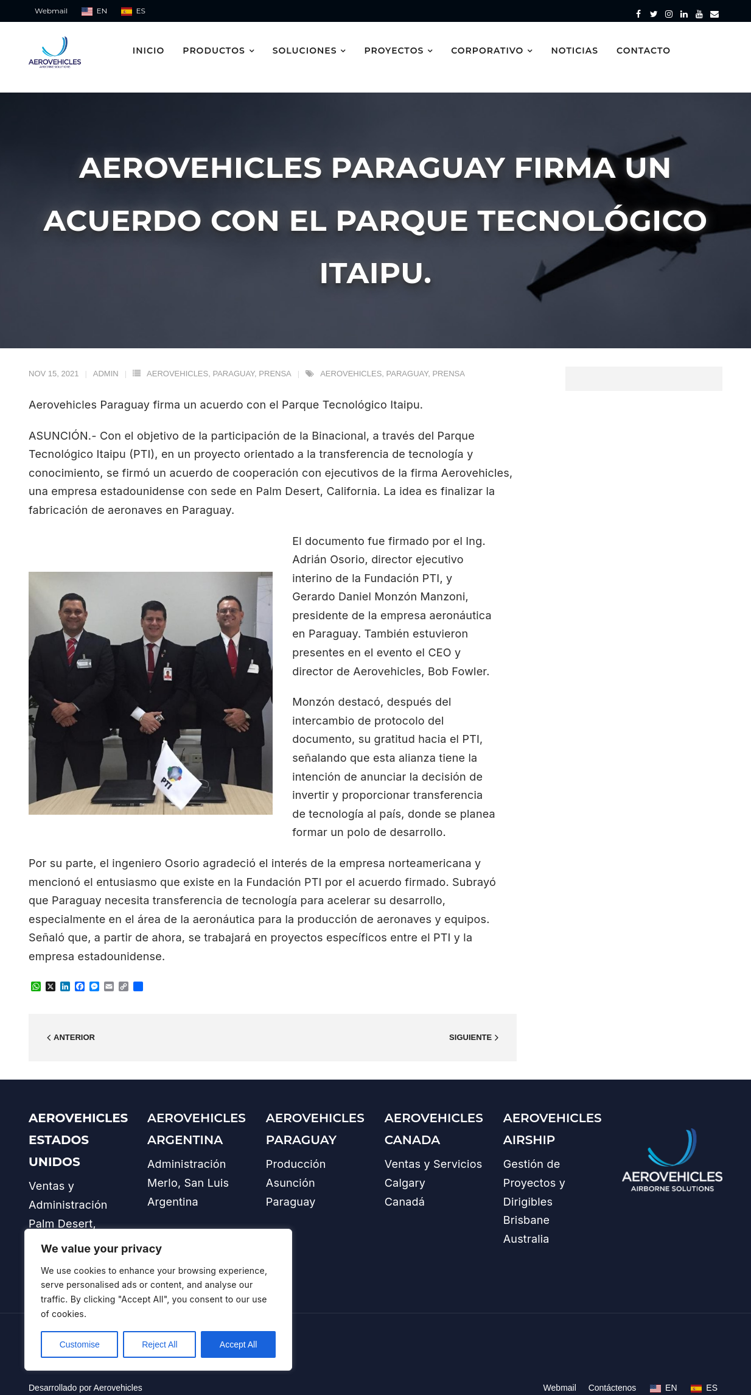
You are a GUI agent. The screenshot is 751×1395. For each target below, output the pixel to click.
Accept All (238, 1344)
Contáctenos (613, 1375)
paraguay (233, 360)
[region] (158, 1300)
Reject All (159, 1344)
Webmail (51, 10)
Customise (80, 1344)
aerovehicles (177, 360)
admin (106, 360)
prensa (275, 360)
